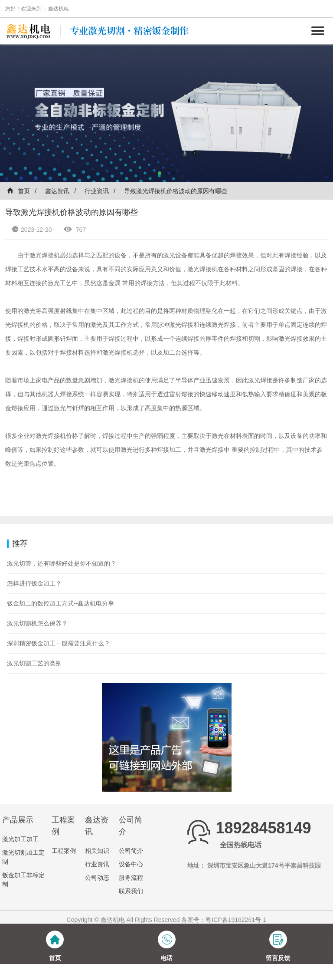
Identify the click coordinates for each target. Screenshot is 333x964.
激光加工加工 (20, 839)
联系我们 (131, 891)
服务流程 (131, 877)
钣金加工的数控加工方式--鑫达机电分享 (60, 603)
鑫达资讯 (57, 191)
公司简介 (131, 850)
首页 (18, 190)
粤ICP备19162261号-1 (236, 919)
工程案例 (64, 850)
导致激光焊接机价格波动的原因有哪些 (175, 191)
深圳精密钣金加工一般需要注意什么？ (58, 643)
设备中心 (131, 864)
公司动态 (97, 877)
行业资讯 (97, 191)
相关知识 (97, 850)
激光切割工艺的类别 (34, 663)
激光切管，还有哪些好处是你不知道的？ (61, 563)
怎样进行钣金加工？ (34, 583)
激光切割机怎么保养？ (37, 623)
